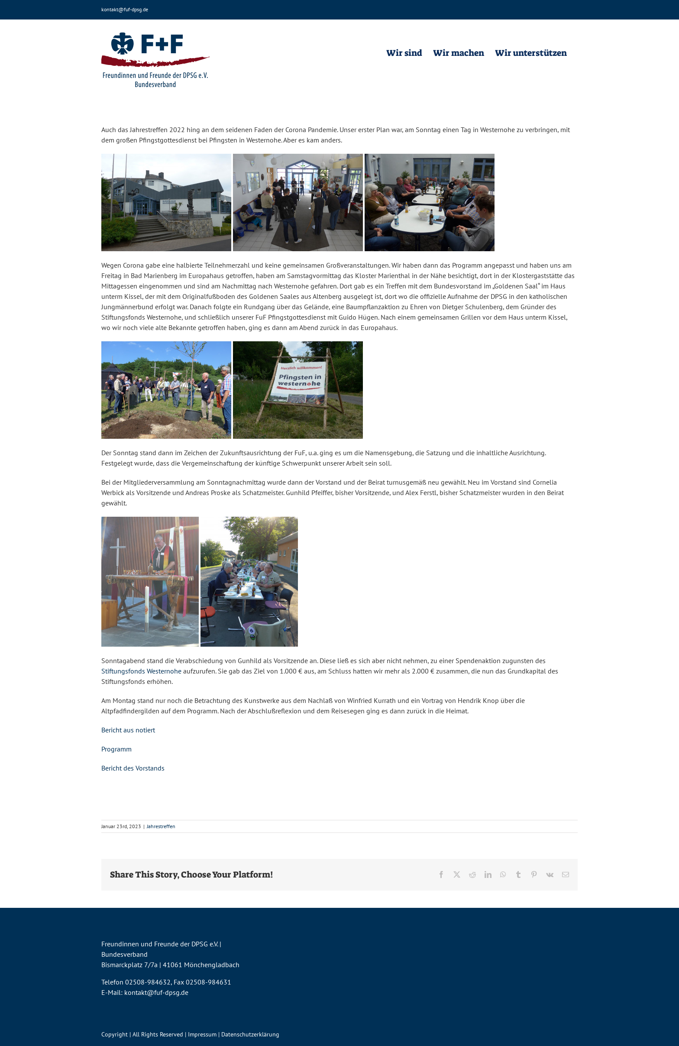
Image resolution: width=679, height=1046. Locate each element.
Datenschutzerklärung (250, 1034)
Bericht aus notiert (128, 729)
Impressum (202, 1034)
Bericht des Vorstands (133, 768)
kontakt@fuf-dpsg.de (124, 9)
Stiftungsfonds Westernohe (141, 671)
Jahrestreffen (161, 826)
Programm (116, 749)
